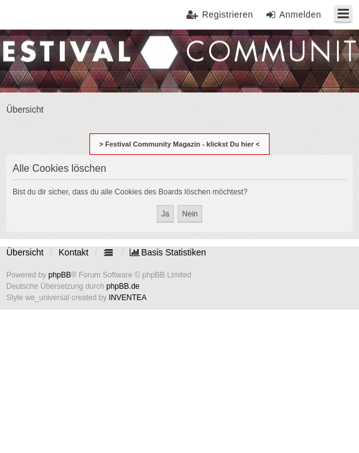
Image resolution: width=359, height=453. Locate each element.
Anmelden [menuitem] (300, 14)
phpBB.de (123, 286)
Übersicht (24, 252)
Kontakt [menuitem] (73, 252)
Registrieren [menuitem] (227, 14)
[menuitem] (168, 252)
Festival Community (46, 60)
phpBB (59, 275)
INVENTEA (128, 297)
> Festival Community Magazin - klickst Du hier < (180, 144)
